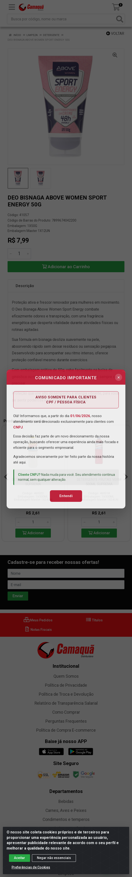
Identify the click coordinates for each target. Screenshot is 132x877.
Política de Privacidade (66, 685)
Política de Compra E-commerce (66, 730)
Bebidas (66, 801)
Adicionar (33, 533)
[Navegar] (6, 477)
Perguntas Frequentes (66, 721)
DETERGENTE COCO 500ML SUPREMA (33, 481)
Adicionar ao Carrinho (66, 266)
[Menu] (12, 7)
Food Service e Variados (66, 855)
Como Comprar (66, 712)
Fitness (66, 846)
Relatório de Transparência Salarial (66, 703)
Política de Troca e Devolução (66, 694)
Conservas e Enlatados (66, 837)
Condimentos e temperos (66, 819)
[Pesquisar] (120, 19)
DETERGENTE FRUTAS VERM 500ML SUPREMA (99, 481)
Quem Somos (66, 676)
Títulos (94, 620)
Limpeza (66, 873)
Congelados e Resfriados (66, 828)
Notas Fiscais (38, 630)
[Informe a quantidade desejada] (19, 253)
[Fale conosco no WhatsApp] (106, 866)
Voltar (115, 33)
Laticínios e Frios (66, 864)
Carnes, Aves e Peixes (66, 810)
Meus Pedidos (38, 620)
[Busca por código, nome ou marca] (61, 19)
